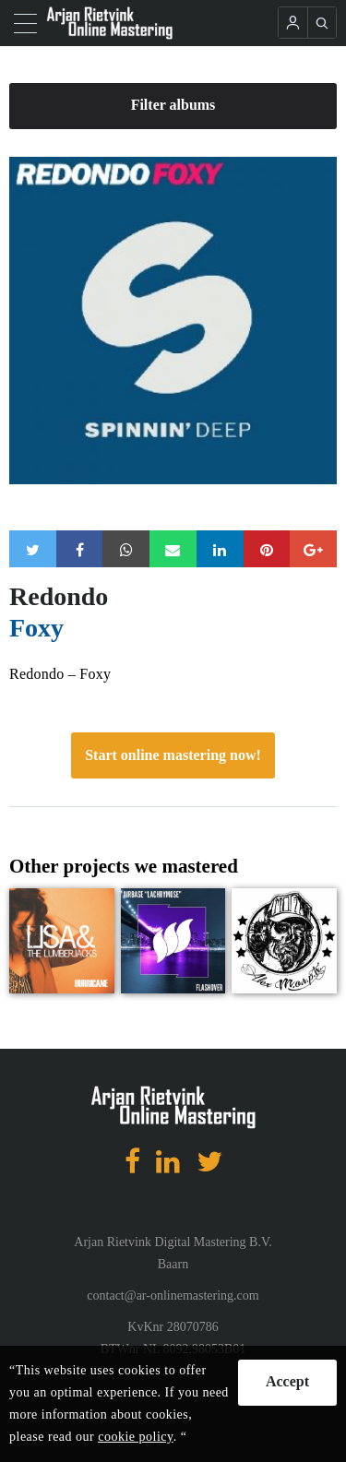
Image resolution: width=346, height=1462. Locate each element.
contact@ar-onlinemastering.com (172, 1295)
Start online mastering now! (173, 755)
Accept (287, 1381)
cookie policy (135, 1437)
